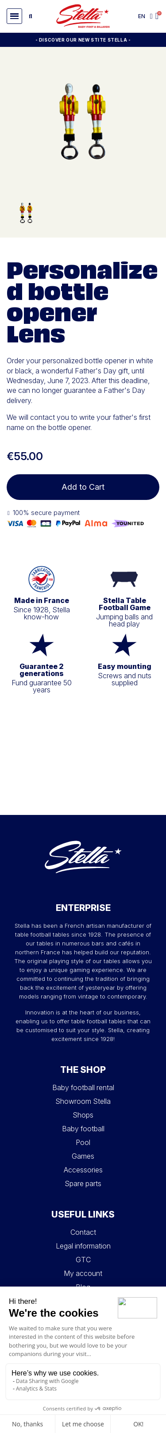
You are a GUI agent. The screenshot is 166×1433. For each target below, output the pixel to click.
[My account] (151, 16)
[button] (14, 16)
